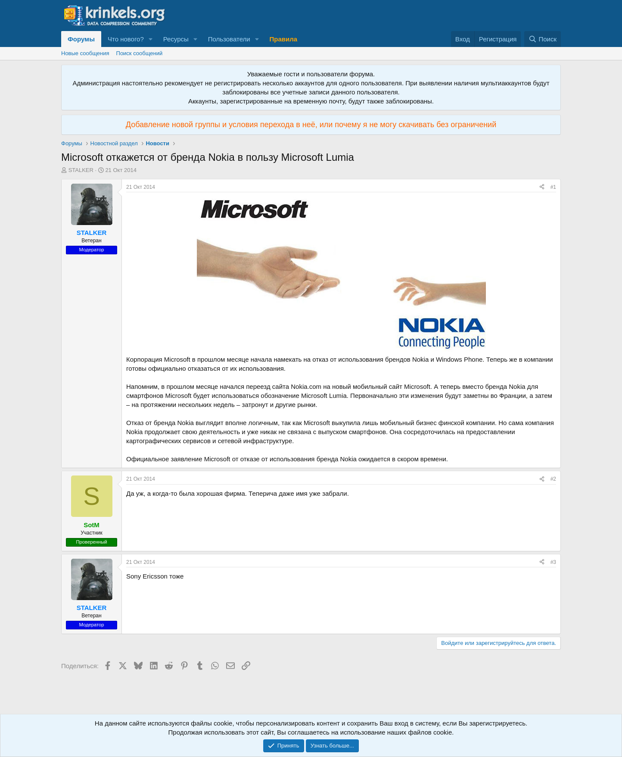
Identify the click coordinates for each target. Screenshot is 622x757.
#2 (553, 479)
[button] (151, 39)
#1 (553, 187)
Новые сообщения (85, 53)
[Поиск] (542, 39)
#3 (553, 562)
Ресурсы (176, 39)
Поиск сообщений (139, 53)
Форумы (81, 39)
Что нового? (126, 39)
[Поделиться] (541, 187)
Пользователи (229, 39)
